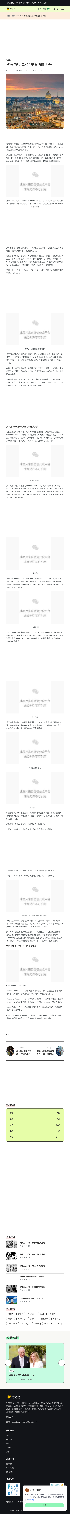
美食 (9, 59)
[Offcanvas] (62, 9)
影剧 (11, 1137)
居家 (7, 1452)
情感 (11, 1113)
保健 (11, 1119)
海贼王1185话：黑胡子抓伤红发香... (33, 1266)
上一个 (20, 1048)
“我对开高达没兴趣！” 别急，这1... (33, 1299)
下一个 (50, 1048)
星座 (7, 1436)
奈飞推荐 (21, 1502)
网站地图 (9, 1464)
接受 (45, 1505)
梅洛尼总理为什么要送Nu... (22, 1376)
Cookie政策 (10, 1468)
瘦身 (11, 1131)
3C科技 (8, 1448)
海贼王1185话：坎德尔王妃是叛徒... (33, 1243)
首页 (8, 16)
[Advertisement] (35, 40)
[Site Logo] (11, 8)
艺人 (11, 1125)
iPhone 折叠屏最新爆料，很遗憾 (32, 1277)
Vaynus (33, 1511)
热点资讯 (9, 1440)
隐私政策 (9, 1472)
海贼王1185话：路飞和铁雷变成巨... (33, 1287)
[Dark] (54, 9)
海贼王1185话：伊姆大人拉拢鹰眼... (33, 1255)
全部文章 (15, 16)
